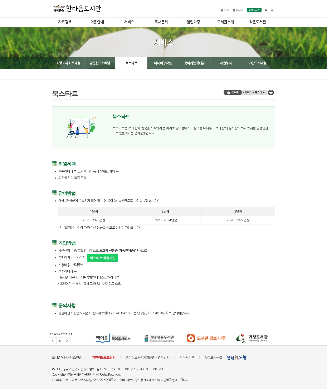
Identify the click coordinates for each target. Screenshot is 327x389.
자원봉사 (226, 63)
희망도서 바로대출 (68, 63)
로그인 (225, 10)
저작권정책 (187, 357)
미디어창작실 (163, 63)
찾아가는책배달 (194, 63)
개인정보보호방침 (103, 357)
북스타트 (131, 63)
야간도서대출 (257, 63)
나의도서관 (254, 10)
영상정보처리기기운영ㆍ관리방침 (147, 357)
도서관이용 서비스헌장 (67, 357)
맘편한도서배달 (100, 63)
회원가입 (238, 10)
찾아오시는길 (213, 357)
